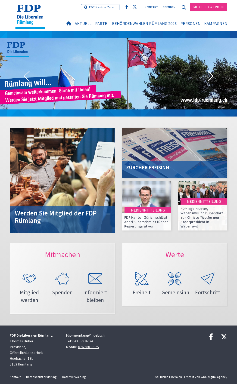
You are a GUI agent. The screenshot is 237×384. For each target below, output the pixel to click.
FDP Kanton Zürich (102, 7)
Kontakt (151, 7)
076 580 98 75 (88, 347)
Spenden (169, 7)
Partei (101, 23)
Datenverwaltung (74, 377)
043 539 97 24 (82, 341)
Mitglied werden (208, 7)
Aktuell (83, 23)
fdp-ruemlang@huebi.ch (85, 335)
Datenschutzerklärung (41, 377)
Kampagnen (215, 23)
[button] (26, 76)
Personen (190, 23)
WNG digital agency (214, 377)
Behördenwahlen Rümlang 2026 (144, 23)
